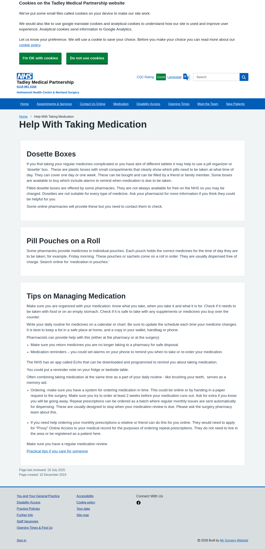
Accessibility (85, 496)
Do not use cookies (87, 58)
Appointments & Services (54, 103)
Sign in (21, 540)
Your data (83, 508)
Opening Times (178, 103)
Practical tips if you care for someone (57, 451)
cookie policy (29, 45)
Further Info (25, 515)
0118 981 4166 (27, 86)
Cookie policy (85, 502)
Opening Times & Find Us (35, 527)
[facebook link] (138, 503)
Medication (121, 103)
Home (24, 103)
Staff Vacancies (27, 521)
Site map (82, 515)
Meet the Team (208, 103)
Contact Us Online (92, 103)
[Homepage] (76, 78)
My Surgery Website (234, 540)
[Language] (178, 77)
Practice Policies (28, 508)
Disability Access (148, 103)
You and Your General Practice (38, 496)
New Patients (235, 103)
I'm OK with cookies (40, 58)
